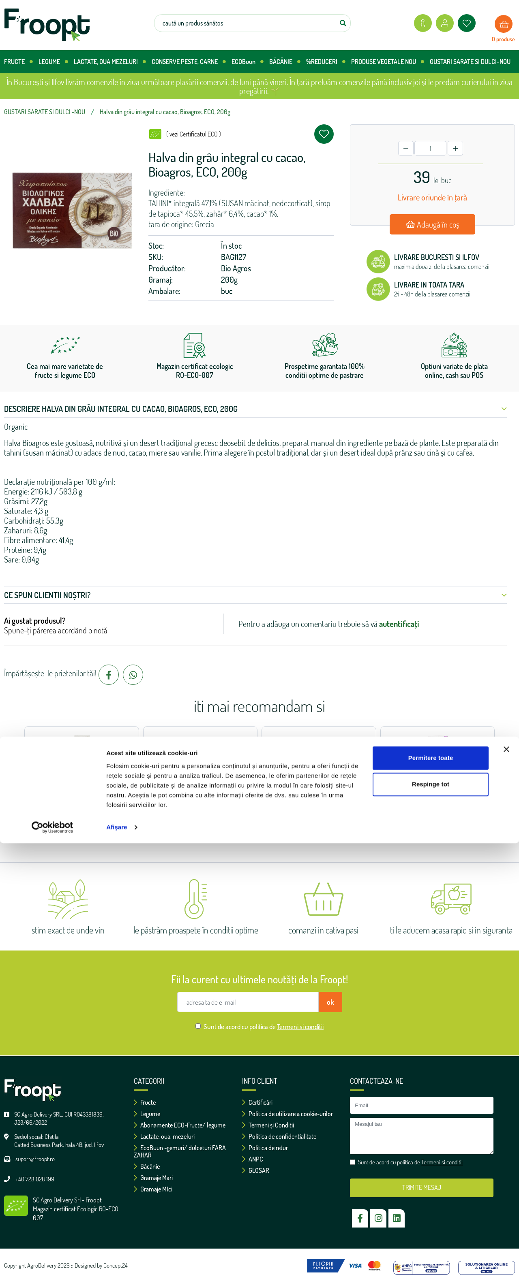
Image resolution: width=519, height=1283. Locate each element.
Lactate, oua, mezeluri (164, 1136)
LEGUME (53, 61)
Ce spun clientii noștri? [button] (255, 595)
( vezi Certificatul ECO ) (193, 134)
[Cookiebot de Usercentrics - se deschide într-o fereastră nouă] (52, 1267)
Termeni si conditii (300, 1026)
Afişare (116, 1267)
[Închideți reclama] (506, 1189)
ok (330, 1001)
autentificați (399, 623)
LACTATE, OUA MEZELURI (110, 61)
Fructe (145, 1102)
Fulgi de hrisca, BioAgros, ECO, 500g (82, 779)
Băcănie (147, 1166)
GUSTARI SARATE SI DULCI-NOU (470, 62)
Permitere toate (430, 1197)
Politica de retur (265, 1148)
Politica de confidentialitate (279, 1136)
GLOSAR (255, 1170)
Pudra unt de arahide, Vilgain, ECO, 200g (200, 779)
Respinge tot (430, 1224)
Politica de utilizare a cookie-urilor (287, 1114)
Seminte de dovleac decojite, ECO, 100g (437, 779)
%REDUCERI (325, 61)
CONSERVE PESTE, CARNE (189, 61)
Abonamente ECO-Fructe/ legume (179, 1125)
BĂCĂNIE (284, 61)
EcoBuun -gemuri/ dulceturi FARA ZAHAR (180, 1151)
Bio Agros (236, 268)
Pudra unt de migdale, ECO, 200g (318, 779)
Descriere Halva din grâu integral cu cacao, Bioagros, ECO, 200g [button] (255, 408)
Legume (147, 1114)
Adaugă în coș (432, 224)
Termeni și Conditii (268, 1125)
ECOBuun (248, 61)
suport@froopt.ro (35, 1159)
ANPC (252, 1159)
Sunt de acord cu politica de (264, 1026)
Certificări (257, 1102)
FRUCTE (18, 61)
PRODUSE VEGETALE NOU (387, 61)
